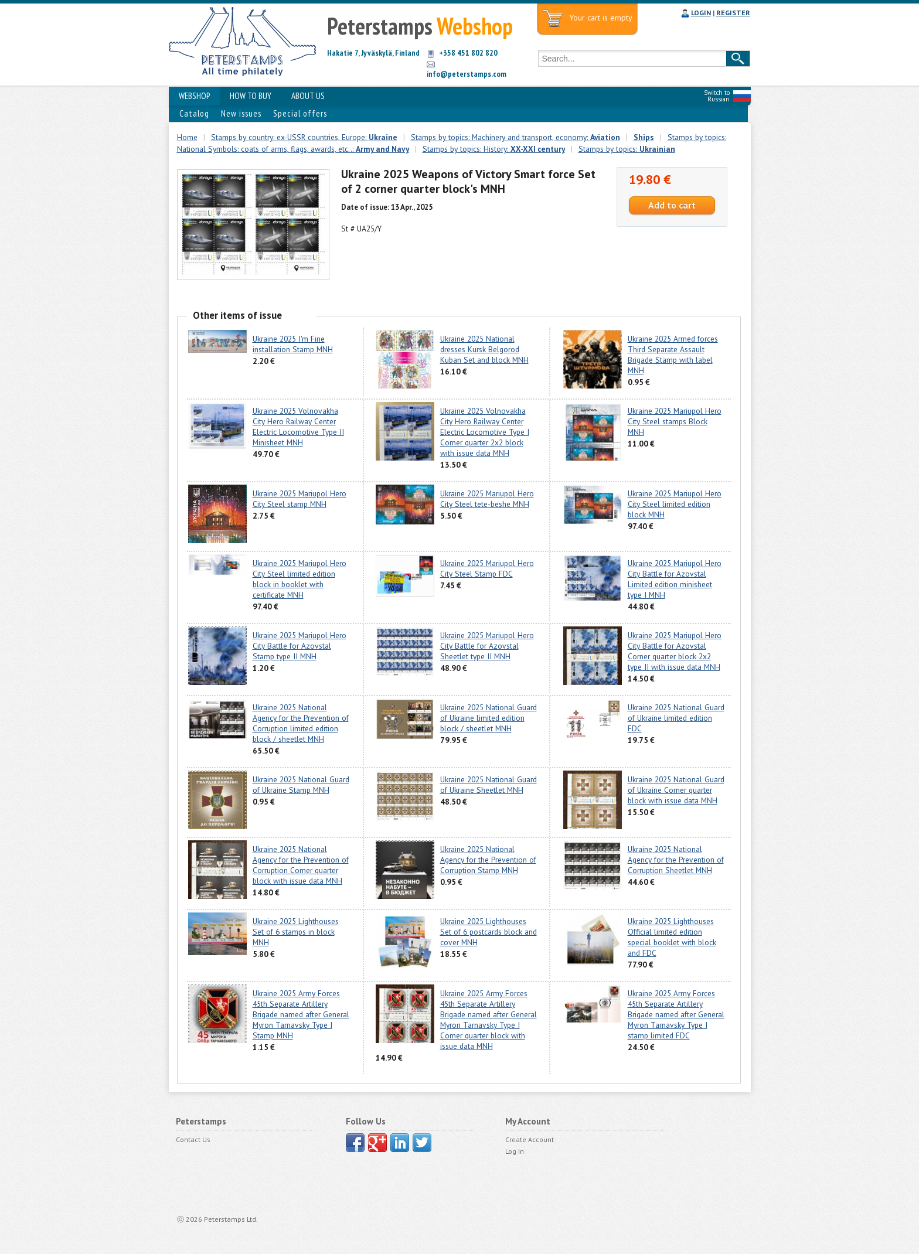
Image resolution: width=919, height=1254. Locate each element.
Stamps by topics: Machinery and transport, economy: (515, 137)
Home (187, 137)
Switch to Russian (717, 95)
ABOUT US (308, 95)
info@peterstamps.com (466, 74)
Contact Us (193, 1139)
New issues (241, 113)
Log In (514, 1151)
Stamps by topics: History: (494, 149)
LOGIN (701, 12)
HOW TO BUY (250, 95)
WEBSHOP (194, 95)
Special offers (300, 113)
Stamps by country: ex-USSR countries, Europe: (304, 137)
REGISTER (733, 12)
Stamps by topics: (626, 149)
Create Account (529, 1139)
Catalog (194, 113)
